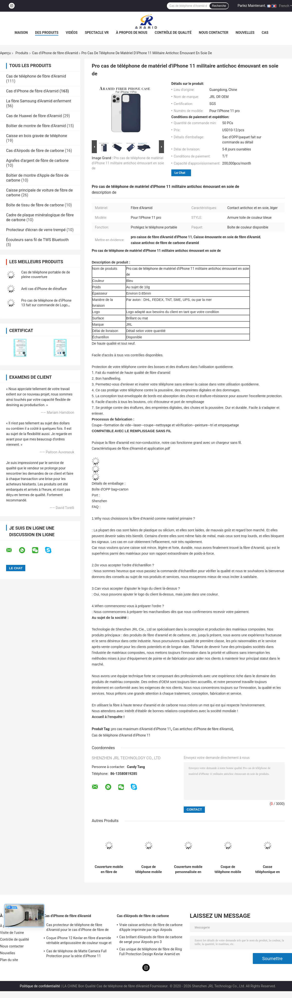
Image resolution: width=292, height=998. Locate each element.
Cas (265, 33)
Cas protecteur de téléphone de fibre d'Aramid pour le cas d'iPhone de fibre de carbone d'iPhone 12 (77, 928)
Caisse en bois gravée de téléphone (36, 135)
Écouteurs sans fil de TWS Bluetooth (37, 239)
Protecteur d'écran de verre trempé (36, 230)
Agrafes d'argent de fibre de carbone (37, 160)
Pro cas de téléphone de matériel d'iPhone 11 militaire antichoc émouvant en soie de (128, 163)
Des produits (46, 33)
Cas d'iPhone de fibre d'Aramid (55, 53)
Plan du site (9, 960)
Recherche (219, 6)
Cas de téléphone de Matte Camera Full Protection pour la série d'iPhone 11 (76, 953)
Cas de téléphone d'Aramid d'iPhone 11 (121, 735)
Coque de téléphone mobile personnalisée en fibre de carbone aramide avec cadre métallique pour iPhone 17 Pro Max (228, 869)
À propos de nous (131, 33)
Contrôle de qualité (173, 33)
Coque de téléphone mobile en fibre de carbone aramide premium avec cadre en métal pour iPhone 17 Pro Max (148, 869)
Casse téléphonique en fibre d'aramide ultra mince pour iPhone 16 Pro (267, 869)
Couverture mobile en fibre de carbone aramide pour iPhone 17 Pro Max (109, 869)
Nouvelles (245, 33)
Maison (21, 33)
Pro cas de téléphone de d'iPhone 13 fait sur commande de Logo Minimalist (46, 305)
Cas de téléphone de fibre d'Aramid (36, 76)
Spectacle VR (97, 33)
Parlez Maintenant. (251, 6)
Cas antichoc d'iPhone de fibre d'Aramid (203, 729)
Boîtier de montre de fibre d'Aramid (36, 125)
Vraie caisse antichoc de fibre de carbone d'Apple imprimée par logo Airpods (150, 927)
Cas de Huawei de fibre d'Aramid (34, 116)
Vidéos (72, 33)
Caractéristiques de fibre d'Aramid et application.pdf (131, 448)
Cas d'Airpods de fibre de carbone (35, 150)
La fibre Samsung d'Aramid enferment (38, 101)
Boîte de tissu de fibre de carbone (35, 205)
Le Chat (179, 173)
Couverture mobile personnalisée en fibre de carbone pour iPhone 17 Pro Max (188, 869)
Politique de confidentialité (40, 986)
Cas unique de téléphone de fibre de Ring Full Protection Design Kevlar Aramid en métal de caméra (150, 952)
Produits (22, 53)
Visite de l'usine (12, 933)
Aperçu (5, 53)
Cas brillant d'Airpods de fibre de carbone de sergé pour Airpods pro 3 (150, 939)
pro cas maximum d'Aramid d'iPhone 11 (141, 729)
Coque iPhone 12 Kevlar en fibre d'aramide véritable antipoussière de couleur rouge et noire (78, 941)
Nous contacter (213, 33)
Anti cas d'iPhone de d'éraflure (44, 289)
